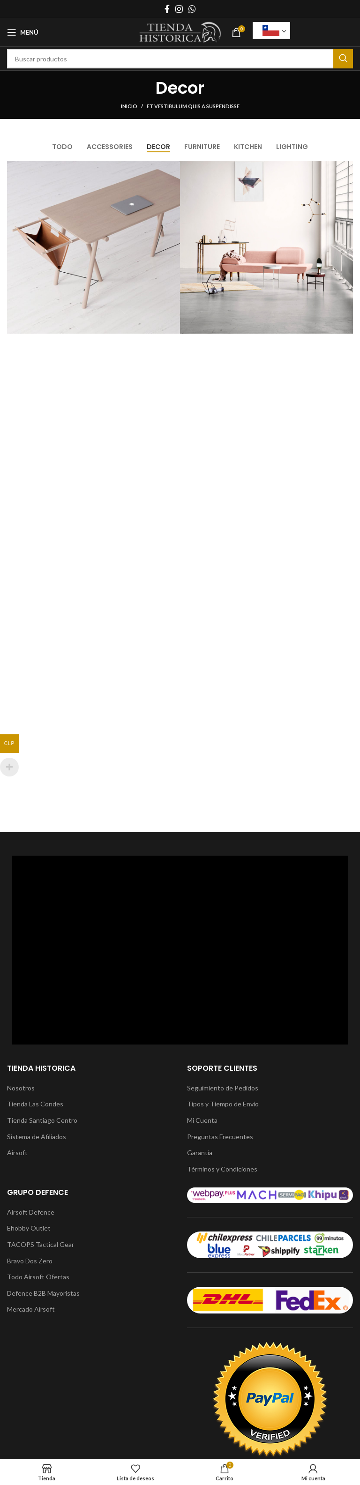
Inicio (129, 106)
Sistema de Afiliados (36, 1137)
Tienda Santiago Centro (42, 1120)
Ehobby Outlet (29, 1228)
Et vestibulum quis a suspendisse (193, 106)
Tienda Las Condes (35, 1104)
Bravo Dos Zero (29, 1261)
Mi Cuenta (202, 1120)
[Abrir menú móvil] (22, 32)
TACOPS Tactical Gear (40, 1244)
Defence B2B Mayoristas (43, 1293)
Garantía (199, 1153)
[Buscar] (180, 58)
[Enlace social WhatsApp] (192, 9)
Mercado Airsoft (31, 1309)
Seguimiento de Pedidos (222, 1088)
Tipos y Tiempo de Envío (223, 1104)
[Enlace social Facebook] (167, 9)
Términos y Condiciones (222, 1169)
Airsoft (17, 1153)
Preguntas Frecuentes (220, 1137)
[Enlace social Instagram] (179, 9)
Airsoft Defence (30, 1212)
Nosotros (21, 1088)
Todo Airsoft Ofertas (38, 1277)
